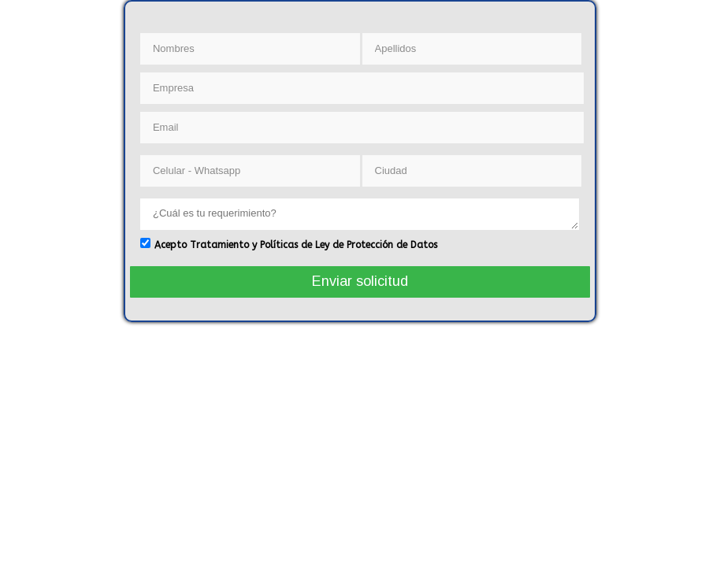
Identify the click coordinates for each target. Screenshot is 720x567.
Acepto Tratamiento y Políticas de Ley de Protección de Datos (295, 244)
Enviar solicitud (360, 281)
